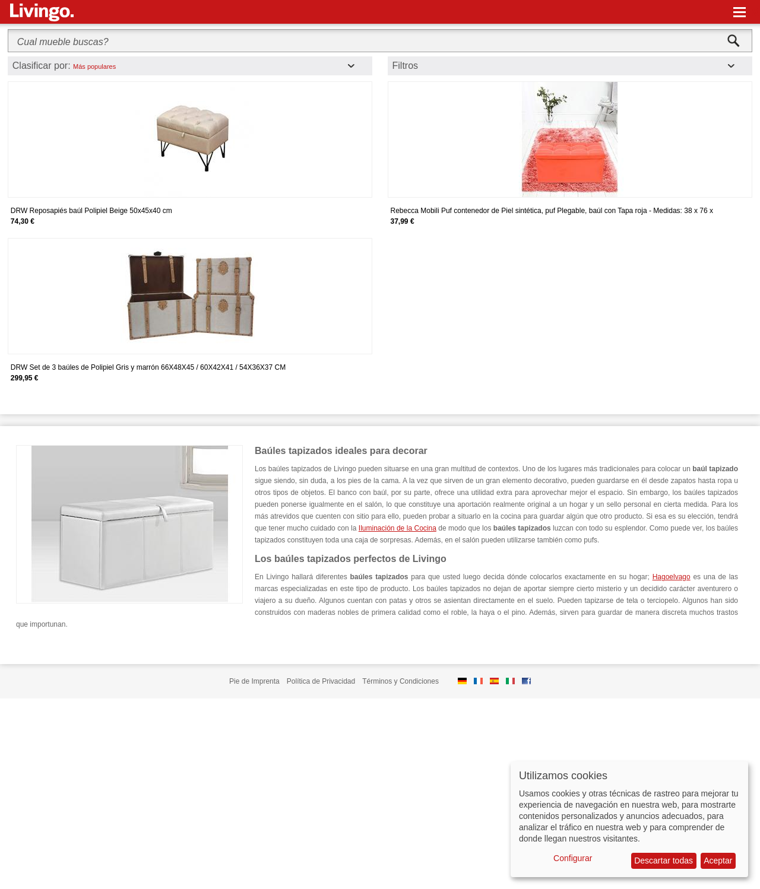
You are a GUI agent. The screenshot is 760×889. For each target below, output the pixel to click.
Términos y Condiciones (400, 681)
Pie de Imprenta (254, 681)
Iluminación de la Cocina (397, 528)
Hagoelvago (672, 577)
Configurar (572, 858)
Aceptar (718, 860)
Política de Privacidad (321, 681)
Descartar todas (663, 860)
